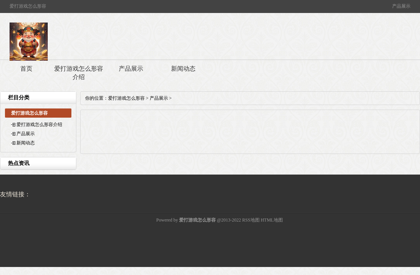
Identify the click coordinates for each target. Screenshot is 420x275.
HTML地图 (272, 220)
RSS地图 (250, 220)
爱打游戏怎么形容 (126, 98)
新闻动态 (183, 68)
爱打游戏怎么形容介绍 (78, 72)
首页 (26, 68)
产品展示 (131, 68)
